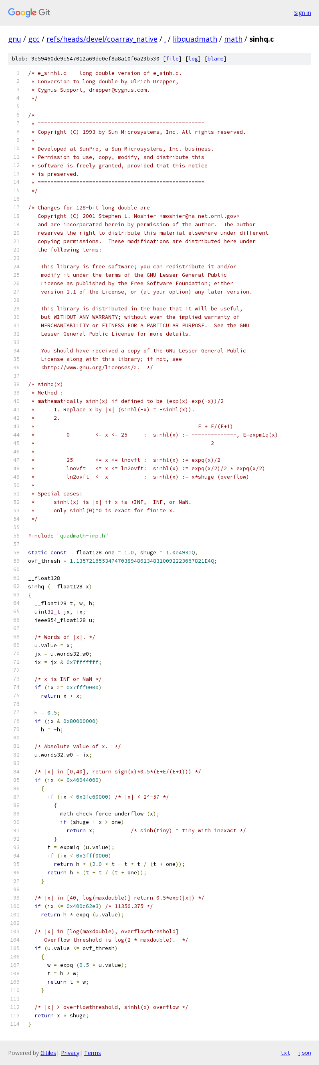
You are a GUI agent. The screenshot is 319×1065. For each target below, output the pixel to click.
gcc (34, 39)
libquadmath (195, 39)
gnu (14, 39)
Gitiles (48, 1053)
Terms (92, 1053)
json (304, 1052)
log (193, 58)
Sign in (302, 12)
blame (216, 58)
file (172, 58)
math (233, 39)
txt (285, 1052)
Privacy (70, 1053)
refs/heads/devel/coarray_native (101, 39)
